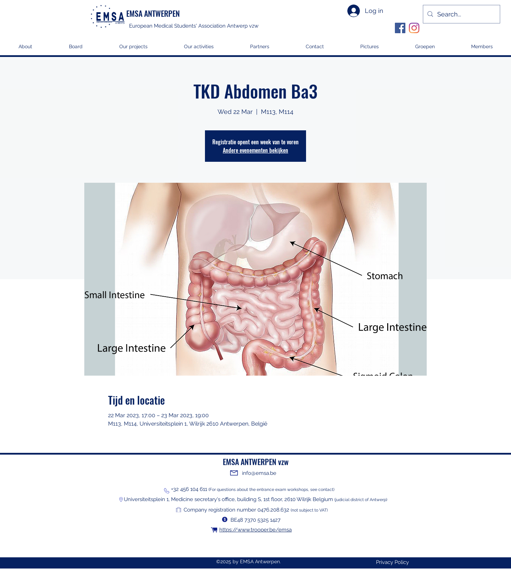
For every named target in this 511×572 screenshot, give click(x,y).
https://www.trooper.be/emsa (255, 530)
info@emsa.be (259, 473)
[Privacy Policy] (392, 562)
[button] (133, 49)
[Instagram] (414, 28)
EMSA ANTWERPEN (153, 13)
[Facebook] (400, 28)
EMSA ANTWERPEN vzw (256, 461)
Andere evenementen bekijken (255, 150)
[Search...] (461, 14)
